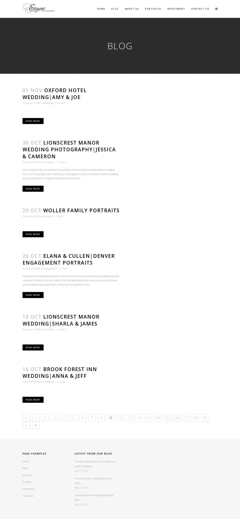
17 (186, 418)
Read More (33, 121)
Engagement (50, 268)
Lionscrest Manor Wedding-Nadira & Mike (94, 497)
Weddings (48, 103)
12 (139, 418)
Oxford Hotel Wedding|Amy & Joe (55, 93)
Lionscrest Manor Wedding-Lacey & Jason (93, 481)
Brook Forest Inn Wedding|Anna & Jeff (60, 372)
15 (167, 418)
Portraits (47, 216)
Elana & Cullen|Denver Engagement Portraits (69, 259)
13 (148, 418)
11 (129, 418)
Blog (25, 468)
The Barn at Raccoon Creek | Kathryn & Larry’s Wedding (95, 464)
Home (26, 461)
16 (176, 418)
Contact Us (28, 495)
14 (158, 418)
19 (204, 418)
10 (120, 418)
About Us (27, 475)
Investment (28, 488)
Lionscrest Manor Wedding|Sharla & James (61, 320)
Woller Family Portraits (81, 210)
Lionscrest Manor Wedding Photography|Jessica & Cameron (69, 149)
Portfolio (27, 482)
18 (195, 418)
